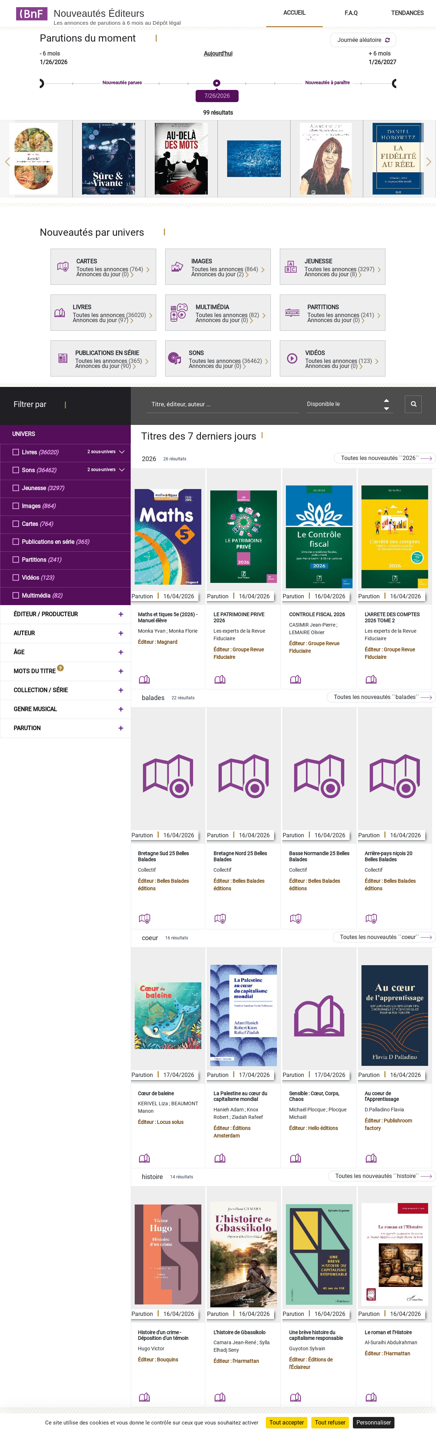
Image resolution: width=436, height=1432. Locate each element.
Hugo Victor (151, 1348)
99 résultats (218, 112)
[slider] (218, 83)
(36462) (46, 469)
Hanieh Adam (229, 1109)
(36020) (48, 452)
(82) (57, 595)
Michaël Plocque (307, 1109)
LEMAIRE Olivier (307, 632)
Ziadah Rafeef (247, 1117)
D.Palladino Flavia (384, 1109)
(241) (54, 559)
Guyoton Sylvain (307, 1348)
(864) (49, 505)
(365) (82, 541)
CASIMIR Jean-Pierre (312, 625)
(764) (46, 523)
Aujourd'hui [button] (218, 53)
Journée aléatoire (364, 40)
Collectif (147, 870)
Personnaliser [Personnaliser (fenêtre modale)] (373, 1422)
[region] (218, 161)
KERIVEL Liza (153, 1103)
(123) (47, 577)
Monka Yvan (152, 631)
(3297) (55, 487)
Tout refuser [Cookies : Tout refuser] (330, 1422)
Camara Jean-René (235, 1342)
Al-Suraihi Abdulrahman (391, 1342)
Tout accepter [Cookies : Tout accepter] (286, 1422)
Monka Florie (183, 631)
